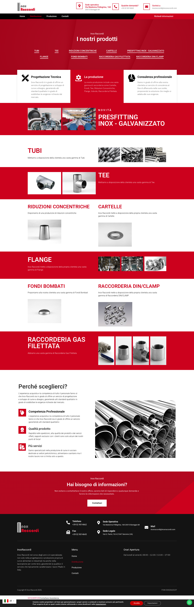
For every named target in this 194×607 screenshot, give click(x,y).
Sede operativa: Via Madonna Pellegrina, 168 (98, 6)
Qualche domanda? (129, 5)
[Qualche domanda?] (115, 6)
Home (22, 16)
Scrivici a (156, 5)
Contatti (65, 16)
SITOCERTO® (34, 598)
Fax (74, 531)
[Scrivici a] (146, 6)
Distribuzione (36, 16)
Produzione (52, 16)
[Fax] (68, 532)
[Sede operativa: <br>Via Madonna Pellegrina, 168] (79, 6)
